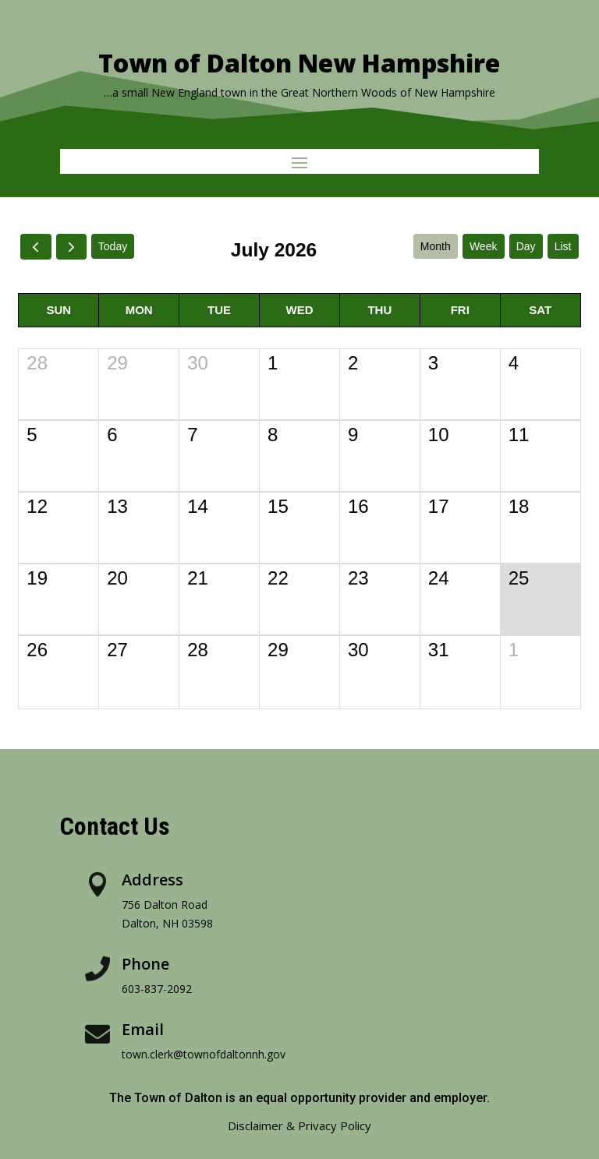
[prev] (35, 247)
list (563, 246)
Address (152, 879)
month (435, 246)
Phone (145, 963)
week (484, 246)
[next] (71, 247)
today (112, 246)
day (526, 246)
